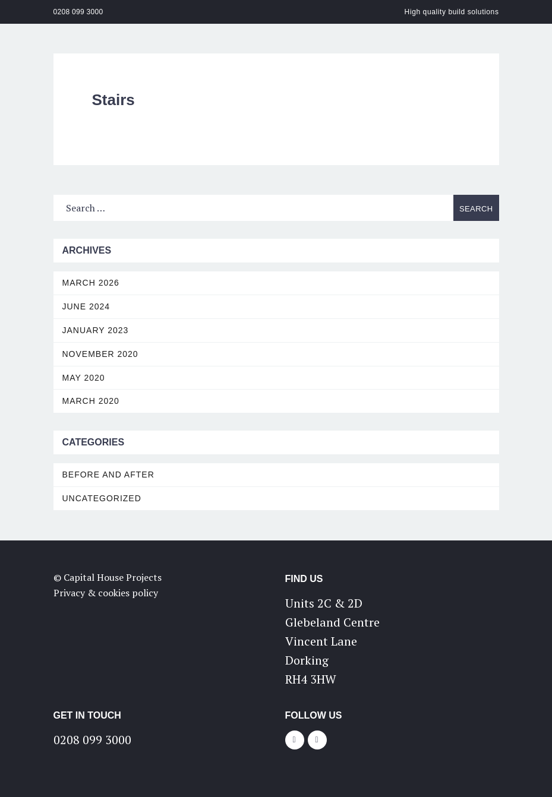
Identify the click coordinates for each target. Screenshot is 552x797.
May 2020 (83, 377)
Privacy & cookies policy (105, 592)
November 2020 (100, 354)
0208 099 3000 (78, 12)
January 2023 (95, 330)
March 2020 (90, 401)
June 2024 (86, 306)
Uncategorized (101, 498)
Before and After (108, 474)
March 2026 (90, 282)
